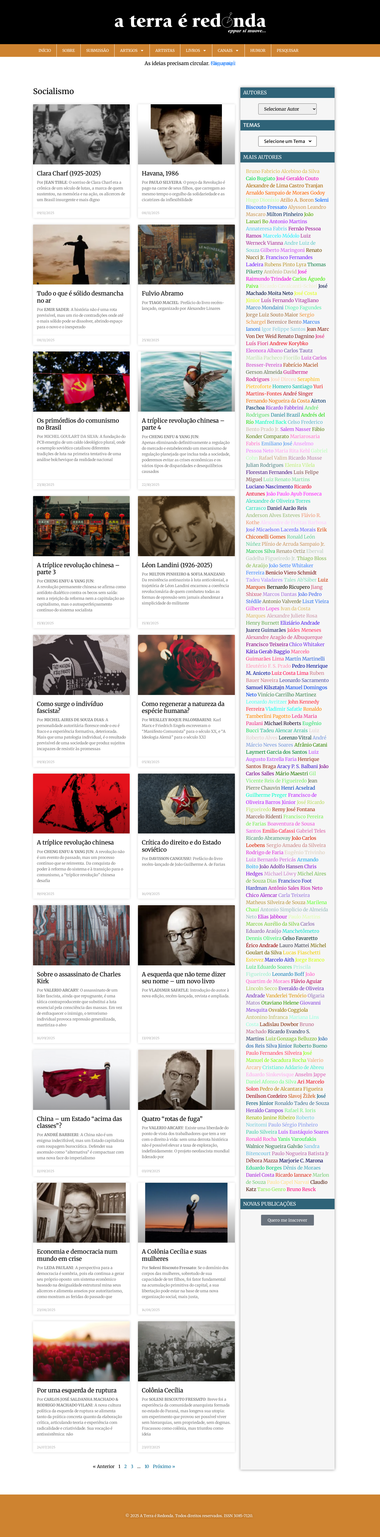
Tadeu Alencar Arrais (284, 731)
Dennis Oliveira (263, 938)
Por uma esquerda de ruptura (76, 1390)
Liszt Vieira (315, 601)
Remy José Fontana (293, 809)
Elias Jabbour (272, 917)
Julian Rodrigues (265, 465)
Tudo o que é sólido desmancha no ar (80, 297)
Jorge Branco (309, 960)
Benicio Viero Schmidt (291, 573)
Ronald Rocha (261, 1139)
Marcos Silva (260, 551)
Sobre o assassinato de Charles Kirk (79, 978)
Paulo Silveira (261, 1132)
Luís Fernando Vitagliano (290, 300)
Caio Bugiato (260, 178)
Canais (228, 50)
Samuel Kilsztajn (265, 687)
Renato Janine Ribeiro (270, 1118)
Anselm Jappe (310, 1075)
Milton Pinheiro (285, 214)
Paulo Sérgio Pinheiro (293, 1125)
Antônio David (280, 272)
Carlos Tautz (298, 351)
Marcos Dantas (280, 594)
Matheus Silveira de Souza (275, 902)
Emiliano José (276, 444)
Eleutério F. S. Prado (268, 666)
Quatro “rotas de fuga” (172, 1119)
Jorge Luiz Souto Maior (272, 315)
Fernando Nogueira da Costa (278, 401)
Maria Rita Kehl (292, 451)
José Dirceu (283, 379)
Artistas (165, 50)
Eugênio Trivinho (304, 852)
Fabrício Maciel (300, 365)
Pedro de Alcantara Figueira (291, 1089)
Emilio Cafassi (278, 831)
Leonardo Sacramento (304, 680)
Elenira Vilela (300, 465)
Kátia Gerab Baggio (268, 652)
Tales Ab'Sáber (300, 580)
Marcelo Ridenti (264, 817)
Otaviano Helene (280, 1003)
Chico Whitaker (307, 644)
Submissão (97, 50)
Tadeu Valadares (264, 580)
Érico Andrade (262, 945)
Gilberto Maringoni (282, 250)
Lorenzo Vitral (295, 738)
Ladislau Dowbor (279, 1024)
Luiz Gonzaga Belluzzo (291, 1039)
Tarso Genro (271, 1189)
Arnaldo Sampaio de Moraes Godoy (285, 193)
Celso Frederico (305, 422)
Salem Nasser (295, 429)
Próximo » (164, 1466)
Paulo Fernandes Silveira (274, 1053)
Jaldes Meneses (304, 630)
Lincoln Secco (261, 988)
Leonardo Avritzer (266, 702)
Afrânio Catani (310, 745)
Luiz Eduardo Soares (269, 967)
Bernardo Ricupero (288, 587)
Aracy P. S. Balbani (297, 766)
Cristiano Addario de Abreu (293, 1067)
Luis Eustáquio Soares (303, 1132)
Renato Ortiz (290, 551)
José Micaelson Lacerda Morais (281, 530)
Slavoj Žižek (302, 1096)
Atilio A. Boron (297, 200)
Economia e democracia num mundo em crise (77, 1255)
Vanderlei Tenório (286, 996)
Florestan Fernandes (269, 472)
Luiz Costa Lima (290, 673)
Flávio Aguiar (306, 981)
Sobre (68, 50)
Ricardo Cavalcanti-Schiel (288, 286)
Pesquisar (287, 50)
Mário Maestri (291, 774)
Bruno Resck (301, 1189)
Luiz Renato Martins (286, 479)
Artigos (132, 50)
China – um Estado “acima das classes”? (79, 1122)
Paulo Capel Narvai (288, 1182)
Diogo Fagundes (303, 308)
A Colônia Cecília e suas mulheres (174, 1255)
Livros (196, 50)
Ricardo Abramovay (268, 838)
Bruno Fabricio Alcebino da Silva (282, 171)
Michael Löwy (280, 874)
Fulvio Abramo (162, 293)
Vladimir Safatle (283, 709)
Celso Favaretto (300, 938)
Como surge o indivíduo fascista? (70, 707)
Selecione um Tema (288, 141)
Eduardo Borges (264, 1168)
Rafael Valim (273, 458)
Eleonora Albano (264, 351)
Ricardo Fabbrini (284, 408)
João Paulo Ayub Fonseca (294, 494)
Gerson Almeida (264, 372)
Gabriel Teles (311, 831)
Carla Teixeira (294, 895)
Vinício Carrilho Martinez (287, 695)
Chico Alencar (261, 895)
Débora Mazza (262, 1161)
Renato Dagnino (296, 336)
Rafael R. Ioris (300, 1110)
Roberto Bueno (310, 1046)
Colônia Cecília (162, 1390)
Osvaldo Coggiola (288, 1010)
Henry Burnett (262, 623)
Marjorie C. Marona (301, 1161)
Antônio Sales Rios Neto (295, 888)
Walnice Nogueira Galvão (274, 1146)
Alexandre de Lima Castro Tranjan (284, 186)
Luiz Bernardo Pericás (271, 860)
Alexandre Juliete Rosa (292, 616)
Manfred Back (271, 422)
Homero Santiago (292, 386)
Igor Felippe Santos (284, 329)
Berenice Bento (284, 322)
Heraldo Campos (264, 1110)
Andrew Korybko (289, 343)
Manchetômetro (300, 931)
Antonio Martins (288, 222)
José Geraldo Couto (297, 178)
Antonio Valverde (281, 601)
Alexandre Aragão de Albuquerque (284, 637)
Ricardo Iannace (293, 1175)
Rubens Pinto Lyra (285, 265)
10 (147, 1466)
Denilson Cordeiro (266, 1096)
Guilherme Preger (266, 795)
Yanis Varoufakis (297, 1139)
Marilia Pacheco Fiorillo (273, 358)
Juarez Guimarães (266, 630)
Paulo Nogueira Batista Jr (300, 1153)
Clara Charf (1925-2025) (69, 173)
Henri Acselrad (298, 788)
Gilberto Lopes (262, 609)
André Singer (298, 394)
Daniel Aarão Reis (287, 508)
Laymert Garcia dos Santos (276, 752)
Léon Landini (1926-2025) (177, 565)
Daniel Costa (260, 1175)
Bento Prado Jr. (262, 429)
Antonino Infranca (267, 1017)
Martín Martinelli (305, 659)
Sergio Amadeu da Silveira (296, 845)
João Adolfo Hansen (281, 867)
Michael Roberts (282, 723)
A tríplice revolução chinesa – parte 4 (183, 424)
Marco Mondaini (265, 308)
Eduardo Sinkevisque (270, 1075)
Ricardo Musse (305, 458)
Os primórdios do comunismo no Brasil (78, 424)
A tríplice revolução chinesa (75, 842)
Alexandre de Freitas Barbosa (293, 523)
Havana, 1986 (160, 173)
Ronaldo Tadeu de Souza (302, 1103)
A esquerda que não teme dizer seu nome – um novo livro (184, 978)
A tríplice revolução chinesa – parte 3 (78, 568)
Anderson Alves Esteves (273, 515)
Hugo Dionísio (262, 200)
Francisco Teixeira (267, 644)
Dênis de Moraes (302, 1168)
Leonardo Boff (288, 974)
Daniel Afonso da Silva (271, 1082)
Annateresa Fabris (266, 229)
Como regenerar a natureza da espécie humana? (183, 707)
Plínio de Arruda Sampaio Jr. (293, 544)
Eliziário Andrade (300, 623)
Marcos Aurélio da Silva (272, 924)
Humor (257, 50)
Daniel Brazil (285, 415)
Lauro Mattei (294, 945)
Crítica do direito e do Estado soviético (181, 846)
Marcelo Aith (279, 960)
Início (45, 50)
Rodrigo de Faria (264, 852)
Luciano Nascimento (269, 487)
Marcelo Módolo (281, 236)
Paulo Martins (304, 917)
